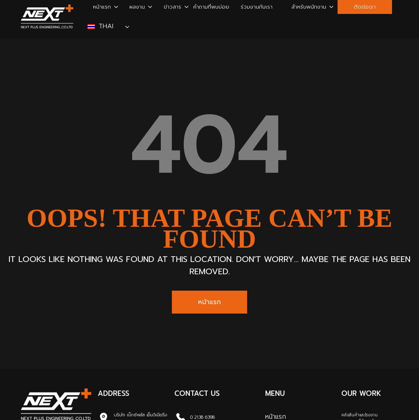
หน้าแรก (102, 7)
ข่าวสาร (172, 7)
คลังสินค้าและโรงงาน (359, 415)
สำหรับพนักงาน (308, 7)
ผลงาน (137, 7)
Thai (102, 26)
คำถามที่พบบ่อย (211, 7)
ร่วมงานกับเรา (257, 7)
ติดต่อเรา (365, 7)
